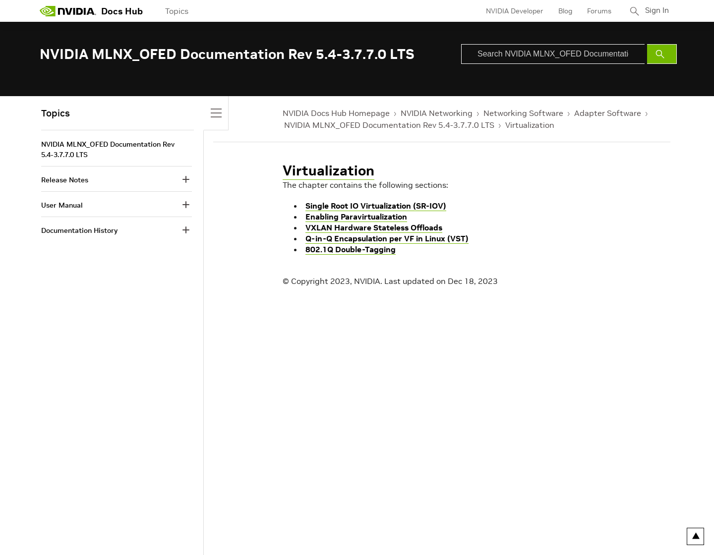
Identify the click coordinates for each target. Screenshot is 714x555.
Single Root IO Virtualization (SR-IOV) (375, 206)
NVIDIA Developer (512, 10)
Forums (597, 10)
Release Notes (64, 179)
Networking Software (523, 113)
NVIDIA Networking (437, 113)
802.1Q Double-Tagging (350, 249)
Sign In (656, 10)
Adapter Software (607, 113)
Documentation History (79, 230)
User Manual (62, 205)
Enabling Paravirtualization (356, 217)
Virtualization (529, 125)
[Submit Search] (662, 54)
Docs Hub (122, 11)
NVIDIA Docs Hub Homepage (336, 113)
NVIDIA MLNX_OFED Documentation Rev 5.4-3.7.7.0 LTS (389, 125)
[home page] (68, 11)
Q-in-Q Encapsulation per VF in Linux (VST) (387, 238)
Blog (563, 10)
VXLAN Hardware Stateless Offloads (373, 227)
